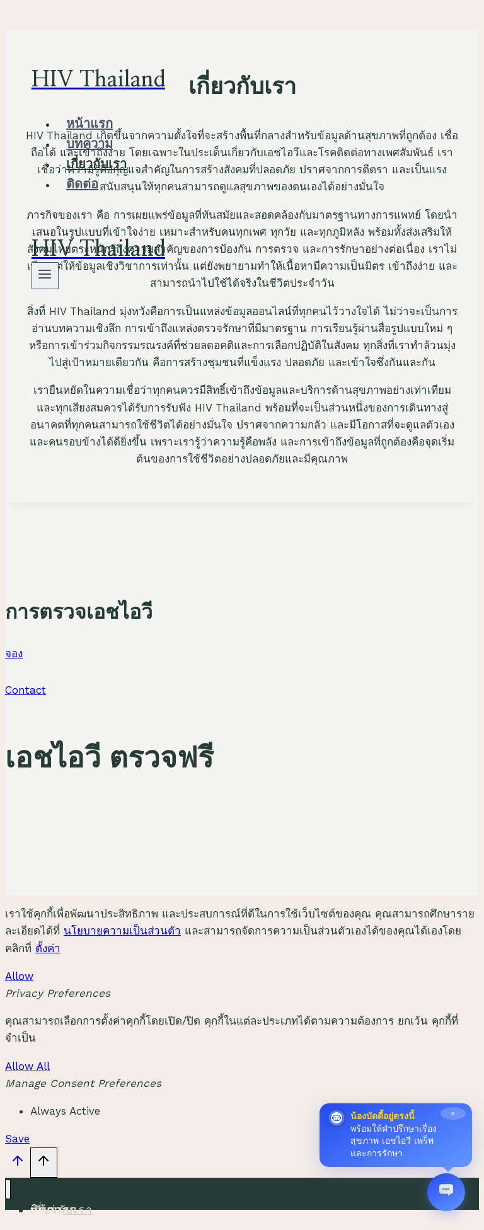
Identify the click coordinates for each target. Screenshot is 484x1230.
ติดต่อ (82, 184)
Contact (25, 690)
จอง (14, 653)
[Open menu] (45, 275)
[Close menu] (8, 1189)
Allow (19, 976)
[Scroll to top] (17, 1163)
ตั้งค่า (47, 948)
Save (17, 1138)
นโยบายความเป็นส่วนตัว (122, 930)
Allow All (27, 1066)
